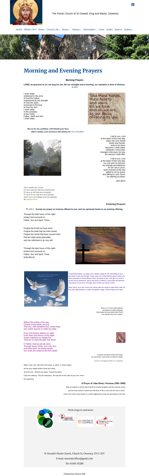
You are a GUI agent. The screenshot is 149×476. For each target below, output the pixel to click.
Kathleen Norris (32, 199)
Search (118, 29)
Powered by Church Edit (74, 474)
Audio (109, 29)
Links (101, 29)
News (41, 29)
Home (19, 29)
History (76, 29)
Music (65, 29)
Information (89, 29)
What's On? (30, 29)
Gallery (128, 29)
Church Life (52, 29)
